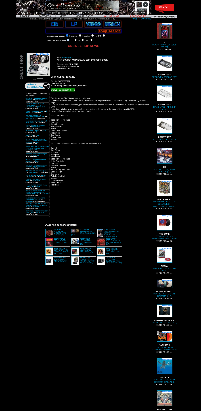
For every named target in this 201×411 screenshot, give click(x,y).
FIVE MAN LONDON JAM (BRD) (164, 259)
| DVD (87, 40)
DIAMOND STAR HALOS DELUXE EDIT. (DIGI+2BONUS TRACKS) (164, 193)
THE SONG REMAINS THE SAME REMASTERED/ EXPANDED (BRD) (111, 233)
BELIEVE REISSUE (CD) (164, 129)
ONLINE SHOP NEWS (83, 46)
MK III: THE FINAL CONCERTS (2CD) (60, 240)
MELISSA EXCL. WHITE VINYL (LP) (86, 250)
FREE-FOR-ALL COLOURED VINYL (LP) (86, 241)
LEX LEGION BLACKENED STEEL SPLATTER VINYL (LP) (114, 260)
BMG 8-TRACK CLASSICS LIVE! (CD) (164, 35)
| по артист (73, 36)
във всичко (60, 36)
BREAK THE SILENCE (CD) (164, 314)
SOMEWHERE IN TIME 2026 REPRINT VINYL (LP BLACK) (87, 260)
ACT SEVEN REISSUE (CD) (164, 66)
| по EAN (98, 36)
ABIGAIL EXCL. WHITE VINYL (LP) (60, 259)
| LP (78, 40)
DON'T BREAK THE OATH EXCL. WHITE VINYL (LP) (61, 250)
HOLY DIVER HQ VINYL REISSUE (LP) (164, 160)
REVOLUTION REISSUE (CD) (164, 98)
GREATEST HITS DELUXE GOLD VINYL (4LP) (83, 232)
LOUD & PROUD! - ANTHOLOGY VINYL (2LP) (164, 341)
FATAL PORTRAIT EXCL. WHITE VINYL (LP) (113, 250)
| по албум (86, 36)
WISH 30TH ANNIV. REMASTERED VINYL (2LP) (164, 227)
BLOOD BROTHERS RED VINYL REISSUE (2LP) (113, 241)
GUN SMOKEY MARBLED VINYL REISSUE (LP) (60, 232)
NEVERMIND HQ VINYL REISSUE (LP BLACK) (164, 370)
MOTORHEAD (68, 58)
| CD (71, 40)
